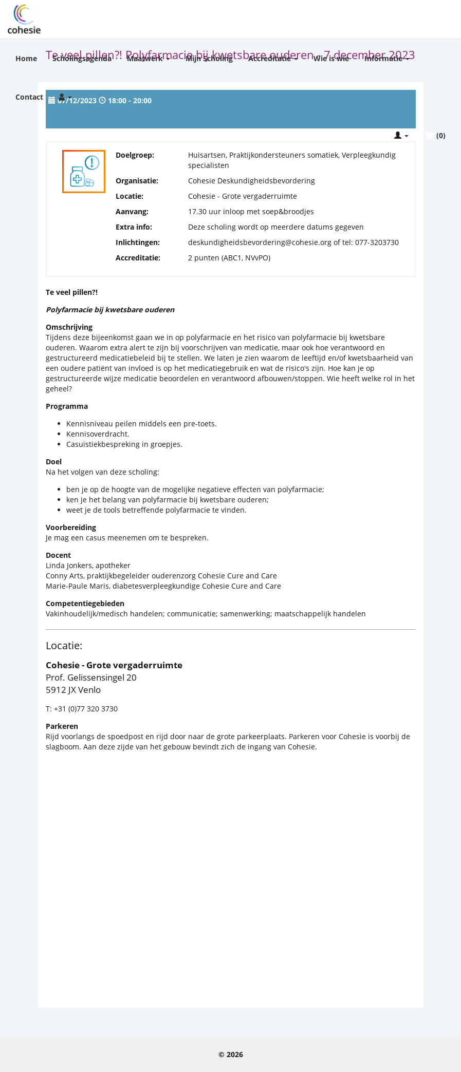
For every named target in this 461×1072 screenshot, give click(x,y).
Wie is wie (331, 58)
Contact (29, 97)
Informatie (387, 58)
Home (26, 58)
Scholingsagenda (82, 58)
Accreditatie (273, 58)
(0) (435, 135)
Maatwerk (148, 58)
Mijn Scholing (209, 58)
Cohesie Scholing (24, 19)
